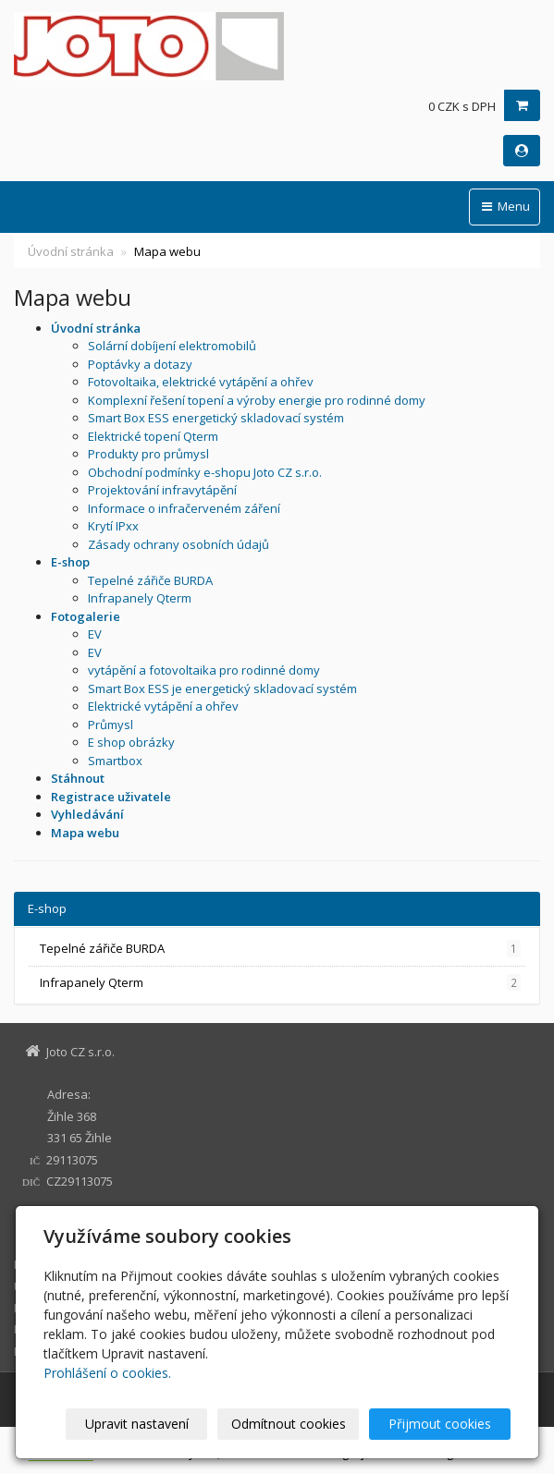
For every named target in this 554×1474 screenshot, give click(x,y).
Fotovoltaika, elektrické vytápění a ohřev (201, 381)
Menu (504, 206)
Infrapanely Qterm (139, 598)
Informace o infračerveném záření (184, 508)
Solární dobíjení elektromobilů (172, 345)
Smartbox (115, 760)
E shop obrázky (131, 742)
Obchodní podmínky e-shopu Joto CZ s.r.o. (205, 472)
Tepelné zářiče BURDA (150, 580)
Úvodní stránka (71, 251)
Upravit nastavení (137, 1423)
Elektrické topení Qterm (153, 436)
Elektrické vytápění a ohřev (163, 706)
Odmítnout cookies (288, 1423)
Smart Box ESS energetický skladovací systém (216, 417)
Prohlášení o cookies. (107, 1373)
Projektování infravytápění (162, 489)
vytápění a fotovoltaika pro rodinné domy (204, 670)
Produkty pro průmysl (148, 453)
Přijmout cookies (439, 1423)
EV (95, 634)
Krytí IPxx (113, 526)
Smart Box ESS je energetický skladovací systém (222, 688)
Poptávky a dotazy (140, 364)
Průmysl (110, 724)
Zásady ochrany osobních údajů (178, 544)
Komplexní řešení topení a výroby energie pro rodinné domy (256, 400)
